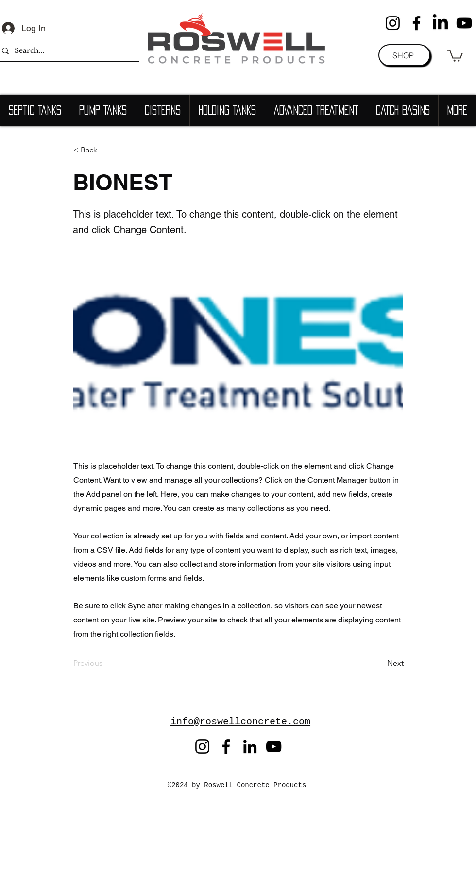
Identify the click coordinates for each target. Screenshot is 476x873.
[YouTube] (464, 23)
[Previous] (105, 663)
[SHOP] (404, 55)
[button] (455, 55)
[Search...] (67, 51)
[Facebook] (416, 23)
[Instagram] (392, 23)
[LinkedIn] (440, 23)
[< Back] (105, 150)
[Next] (379, 663)
